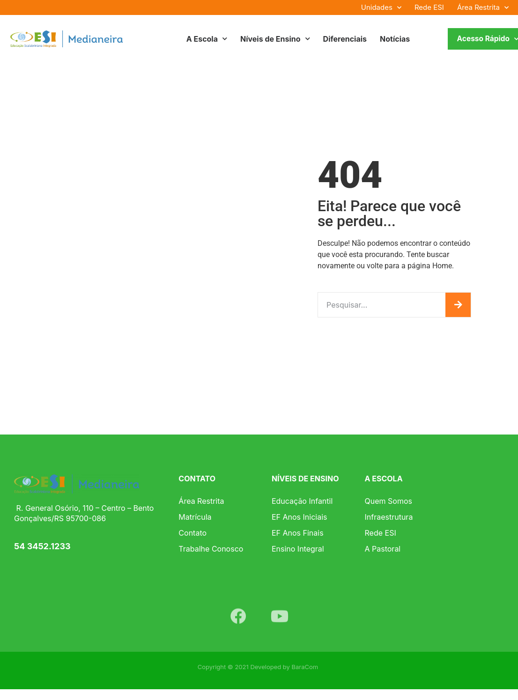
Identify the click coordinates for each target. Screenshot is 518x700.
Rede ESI (429, 7)
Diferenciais (345, 39)
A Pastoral (383, 548)
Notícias (395, 39)
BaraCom (305, 667)
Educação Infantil (302, 501)
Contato (192, 533)
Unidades (381, 7)
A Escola (206, 38)
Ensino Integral (298, 548)
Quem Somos (388, 501)
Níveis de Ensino (275, 38)
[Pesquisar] (458, 305)
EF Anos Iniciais (299, 517)
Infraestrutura (389, 517)
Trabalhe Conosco (210, 548)
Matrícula (194, 517)
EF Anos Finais (298, 533)
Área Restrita (483, 7)
